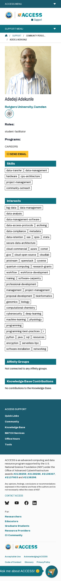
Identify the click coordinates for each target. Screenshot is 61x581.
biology (25, 301)
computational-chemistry (20, 307)
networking (40, 349)
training (10, 278)
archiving (42, 225)
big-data (11, 207)
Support (16, 35)
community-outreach (18, 188)
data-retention (14, 237)
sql (27, 337)
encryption (12, 343)
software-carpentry (29, 278)
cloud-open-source (25, 254)
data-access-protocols (19, 225)
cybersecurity (14, 313)
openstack (27, 260)
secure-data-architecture (20, 243)
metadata (35, 231)
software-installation (18, 349)
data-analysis (14, 213)
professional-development (21, 284)
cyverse (41, 260)
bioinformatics (44, 296)
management (14, 290)
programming (14, 325)
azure (33, 249)
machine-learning (16, 319)
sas (29, 237)
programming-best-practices (23, 331)
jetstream (12, 260)
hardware (11, 176)
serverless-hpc (30, 343)
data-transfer (14, 170)
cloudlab (44, 254)
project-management (18, 182)
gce (8, 254)
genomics (12, 301)
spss (37, 237)
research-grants (42, 266)
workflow (11, 272)
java (20, 337)
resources (38, 337)
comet (44, 249)
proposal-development (19, 296)
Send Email (16, 154)
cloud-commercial (16, 249)
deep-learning (33, 313)
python (10, 337)
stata (46, 237)
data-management (36, 170)
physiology (35, 319)
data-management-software (22, 219)
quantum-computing (17, 266)
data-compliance (16, 231)
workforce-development (34, 272)
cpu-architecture (30, 176)
